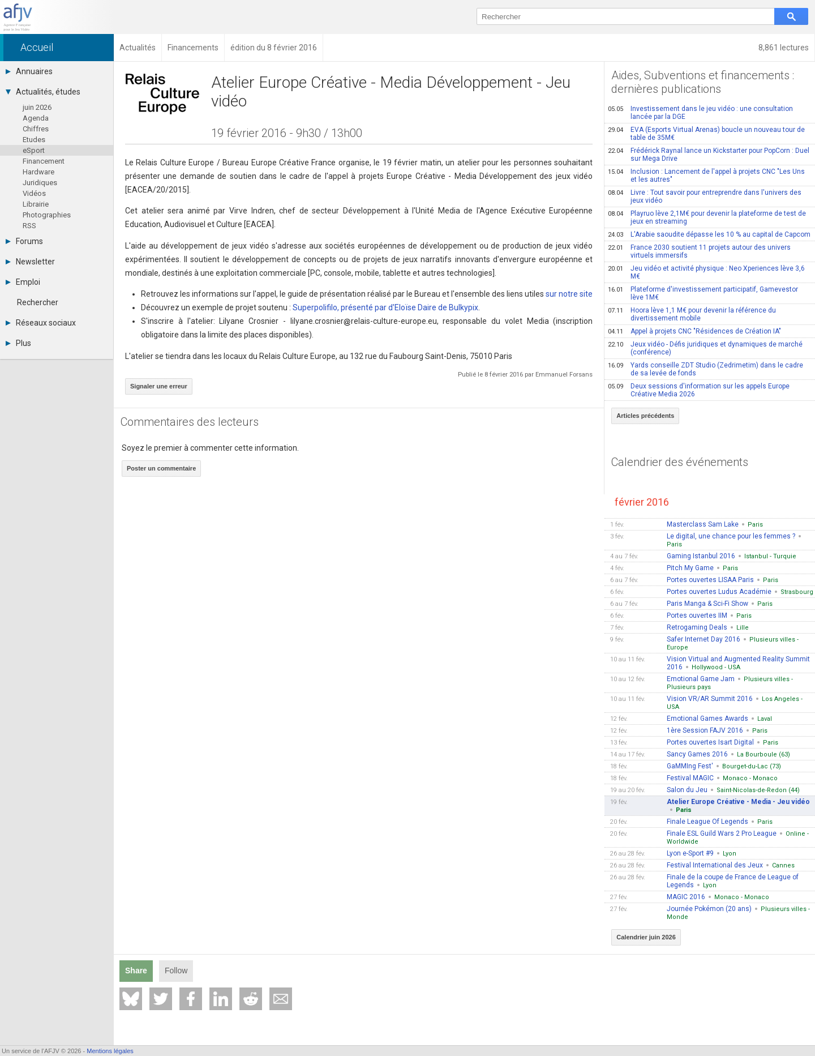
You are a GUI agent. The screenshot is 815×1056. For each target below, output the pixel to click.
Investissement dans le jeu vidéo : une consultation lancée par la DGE (700, 113)
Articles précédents (645, 415)
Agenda (36, 118)
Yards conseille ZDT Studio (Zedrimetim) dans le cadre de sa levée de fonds (705, 369)
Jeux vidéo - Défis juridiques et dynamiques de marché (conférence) (705, 348)
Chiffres (36, 129)
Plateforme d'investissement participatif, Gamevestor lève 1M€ (703, 293)
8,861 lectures (783, 47)
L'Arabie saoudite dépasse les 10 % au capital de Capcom (709, 234)
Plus (18, 343)
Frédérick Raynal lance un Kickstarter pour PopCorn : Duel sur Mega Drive (708, 155)
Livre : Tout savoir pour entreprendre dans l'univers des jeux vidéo (704, 196)
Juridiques (40, 182)
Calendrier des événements (679, 462)
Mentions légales (110, 1051)
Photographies (47, 215)
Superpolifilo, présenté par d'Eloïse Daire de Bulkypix (385, 307)
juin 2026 (37, 107)
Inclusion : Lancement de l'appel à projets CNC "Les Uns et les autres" (706, 175)
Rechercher (37, 302)
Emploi (23, 282)
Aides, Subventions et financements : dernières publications (702, 82)
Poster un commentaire (161, 468)
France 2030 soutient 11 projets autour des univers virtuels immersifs (699, 251)
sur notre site (569, 293)
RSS (29, 225)
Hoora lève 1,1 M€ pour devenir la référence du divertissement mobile (692, 314)
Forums (24, 241)
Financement (44, 161)
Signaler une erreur (158, 386)
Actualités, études (43, 91)
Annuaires (29, 71)
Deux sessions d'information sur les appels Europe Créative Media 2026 (699, 390)
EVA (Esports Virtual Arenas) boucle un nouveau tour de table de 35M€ (706, 134)
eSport (34, 150)
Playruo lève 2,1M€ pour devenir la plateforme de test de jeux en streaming (707, 217)
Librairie (36, 204)
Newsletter (30, 261)
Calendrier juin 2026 (646, 937)
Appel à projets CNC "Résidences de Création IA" (694, 331)
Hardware (38, 172)
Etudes (34, 139)
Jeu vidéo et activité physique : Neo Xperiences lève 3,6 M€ (706, 272)
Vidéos (34, 193)
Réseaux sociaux (41, 322)
